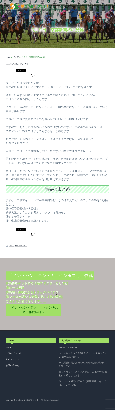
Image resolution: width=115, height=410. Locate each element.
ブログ (11, 246)
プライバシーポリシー (17, 353)
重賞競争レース (21, 246)
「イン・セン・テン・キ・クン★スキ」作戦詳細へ (33, 310)
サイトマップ (12, 359)
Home (8, 347)
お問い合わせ (12, 365)
